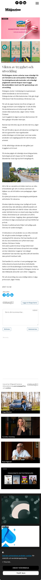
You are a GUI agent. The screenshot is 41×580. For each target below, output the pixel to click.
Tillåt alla (20, 573)
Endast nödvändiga (21, 568)
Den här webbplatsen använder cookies (17, 555)
